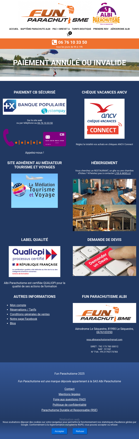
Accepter (59, 431)
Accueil (14, 29)
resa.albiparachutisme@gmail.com (104, 339)
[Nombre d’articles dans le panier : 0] (68, 34)
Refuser (80, 431)
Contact (70, 389)
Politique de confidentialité (69, 404)
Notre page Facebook (23, 319)
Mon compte (18, 305)
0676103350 (104, 332)
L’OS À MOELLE (123, 173)
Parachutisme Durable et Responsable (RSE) (70, 410)
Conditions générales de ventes (30, 314)
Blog (13, 323)
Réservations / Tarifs (23, 309)
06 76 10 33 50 (45, 123)
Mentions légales (69, 394)
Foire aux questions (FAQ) (69, 399)
